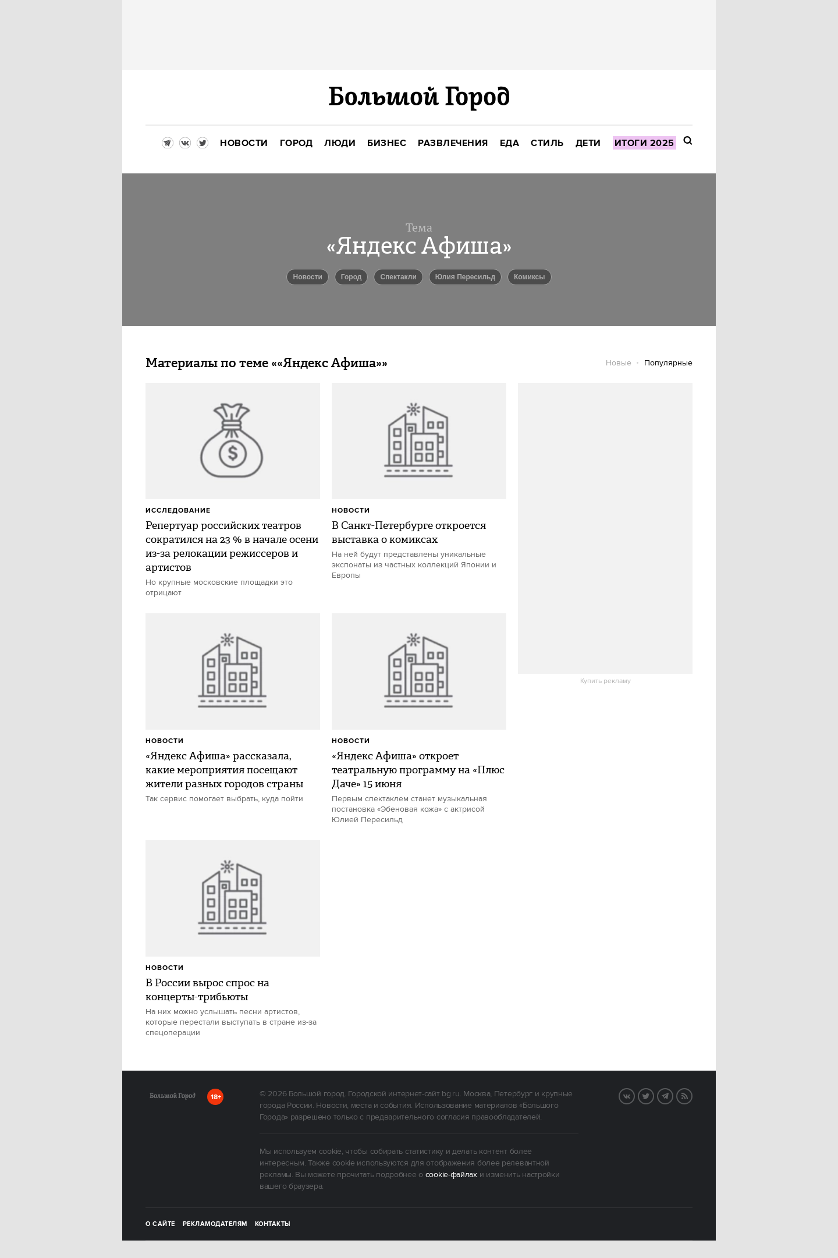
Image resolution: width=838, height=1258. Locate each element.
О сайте (160, 1224)
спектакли (398, 277)
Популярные (668, 363)
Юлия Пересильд (465, 277)
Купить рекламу (605, 681)
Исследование (178, 510)
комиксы (529, 277)
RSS (692, 1095)
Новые (618, 363)
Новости (351, 510)
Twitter (653, 1095)
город (351, 277)
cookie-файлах (451, 1175)
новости (307, 277)
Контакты (273, 1224)
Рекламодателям (215, 1224)
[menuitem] (244, 143)
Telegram (672, 1095)
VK (634, 1095)
